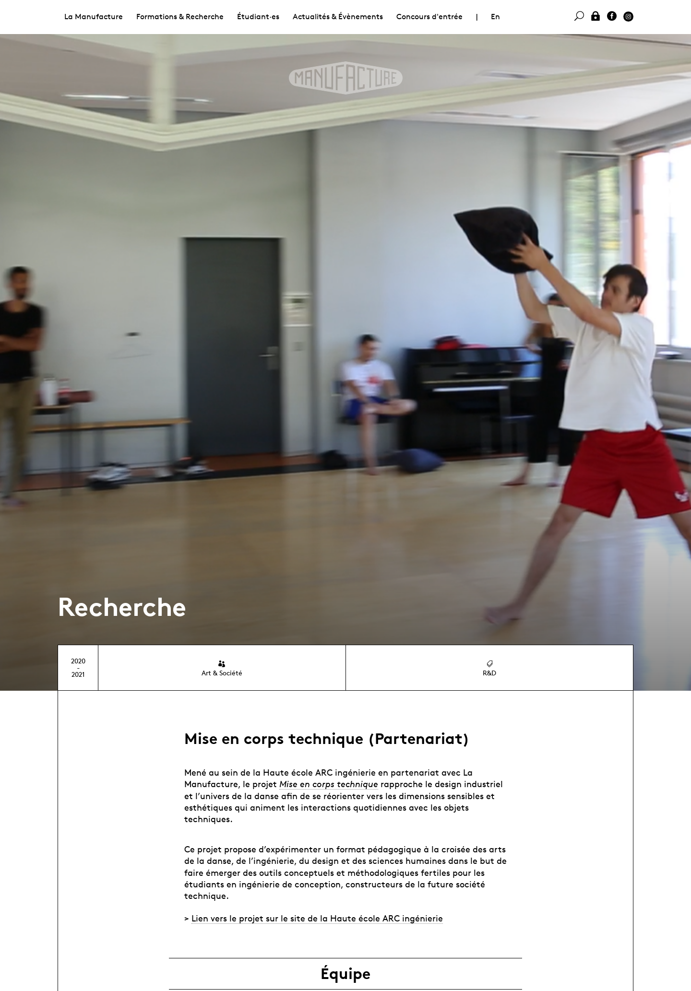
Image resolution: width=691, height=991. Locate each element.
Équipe (345, 974)
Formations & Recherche (180, 16)
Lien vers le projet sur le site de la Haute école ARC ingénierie (317, 918)
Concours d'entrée (429, 16)
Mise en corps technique (328, 784)
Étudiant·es (258, 16)
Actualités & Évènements (338, 16)
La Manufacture (93, 16)
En (495, 16)
